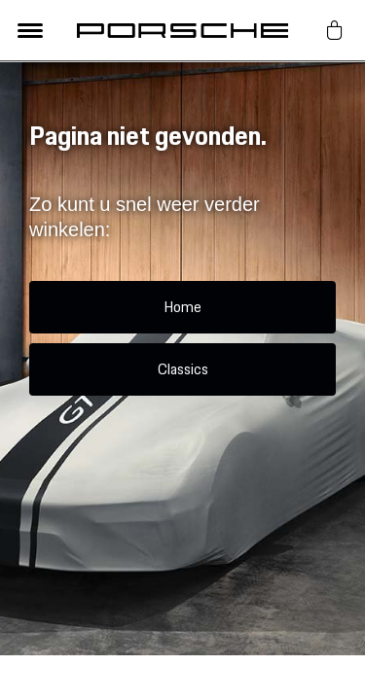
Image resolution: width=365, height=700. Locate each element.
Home (182, 307)
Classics (183, 369)
